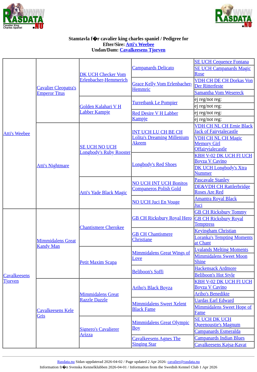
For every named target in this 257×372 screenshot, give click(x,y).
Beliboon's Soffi (147, 271)
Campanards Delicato (153, 67)
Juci (198, 205)
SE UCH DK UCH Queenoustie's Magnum (217, 322)
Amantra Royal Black (215, 198)
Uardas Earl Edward (214, 300)
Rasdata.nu (66, 361)
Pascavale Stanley (211, 179)
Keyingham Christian (215, 230)
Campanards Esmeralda (217, 331)
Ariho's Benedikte (211, 293)
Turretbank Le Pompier (155, 102)
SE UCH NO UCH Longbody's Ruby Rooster (105, 149)
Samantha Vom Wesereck (219, 92)
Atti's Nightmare (53, 165)
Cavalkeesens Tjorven (142, 49)
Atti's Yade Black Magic (103, 192)
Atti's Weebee (140, 44)
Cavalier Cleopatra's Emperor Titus (56, 90)
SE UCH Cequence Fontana (221, 61)
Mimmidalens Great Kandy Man (56, 243)
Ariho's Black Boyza (152, 287)
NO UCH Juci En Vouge (156, 201)
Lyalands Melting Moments (221, 249)
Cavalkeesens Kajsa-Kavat (220, 344)
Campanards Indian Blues (219, 337)
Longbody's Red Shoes (154, 164)
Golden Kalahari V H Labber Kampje (100, 109)
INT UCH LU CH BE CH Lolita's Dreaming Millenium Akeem (160, 137)
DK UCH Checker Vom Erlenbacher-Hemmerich (104, 77)
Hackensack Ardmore (215, 268)
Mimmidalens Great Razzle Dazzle (99, 297)
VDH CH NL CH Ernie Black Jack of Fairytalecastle (223, 128)
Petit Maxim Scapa (98, 262)
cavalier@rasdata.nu (183, 361)
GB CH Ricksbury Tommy (220, 211)
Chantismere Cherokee (102, 227)
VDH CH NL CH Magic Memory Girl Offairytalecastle (218, 143)
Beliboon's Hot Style (214, 274)
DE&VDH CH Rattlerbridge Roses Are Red (222, 189)
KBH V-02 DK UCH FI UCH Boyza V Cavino (223, 158)
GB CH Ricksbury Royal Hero (161, 218)
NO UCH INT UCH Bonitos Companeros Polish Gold (160, 186)
